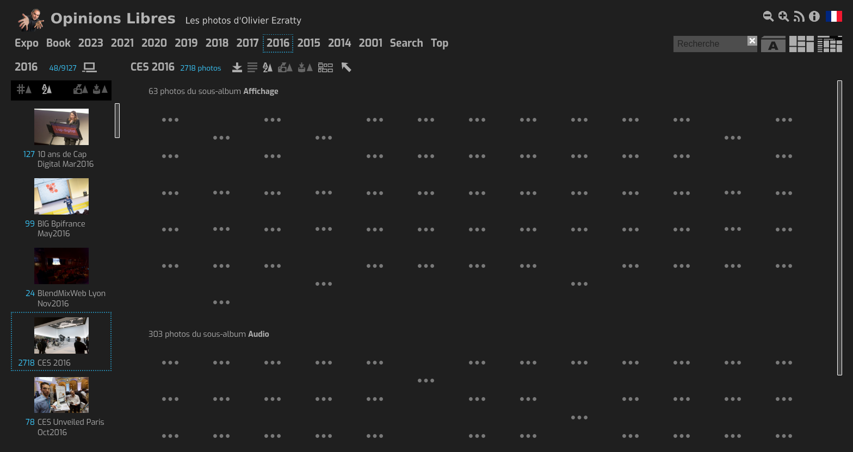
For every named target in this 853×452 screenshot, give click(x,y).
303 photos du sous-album (209, 335)
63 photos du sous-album (214, 92)
